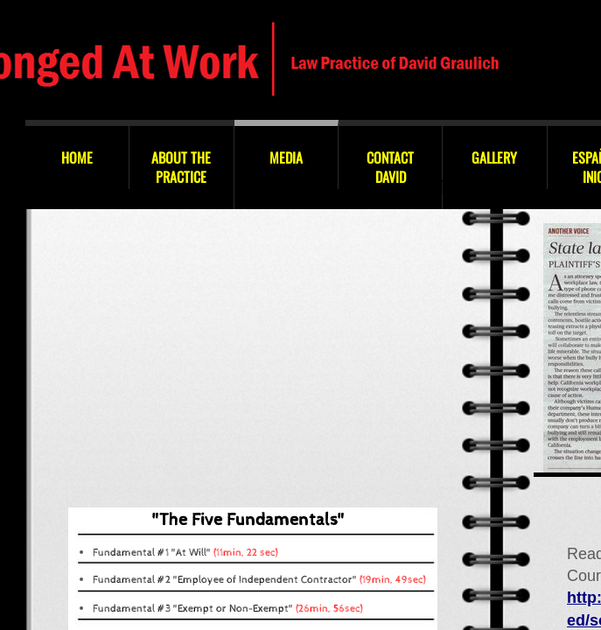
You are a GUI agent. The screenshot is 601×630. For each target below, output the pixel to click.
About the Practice (181, 167)
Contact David (390, 167)
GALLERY (494, 157)
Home (77, 157)
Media (286, 157)
